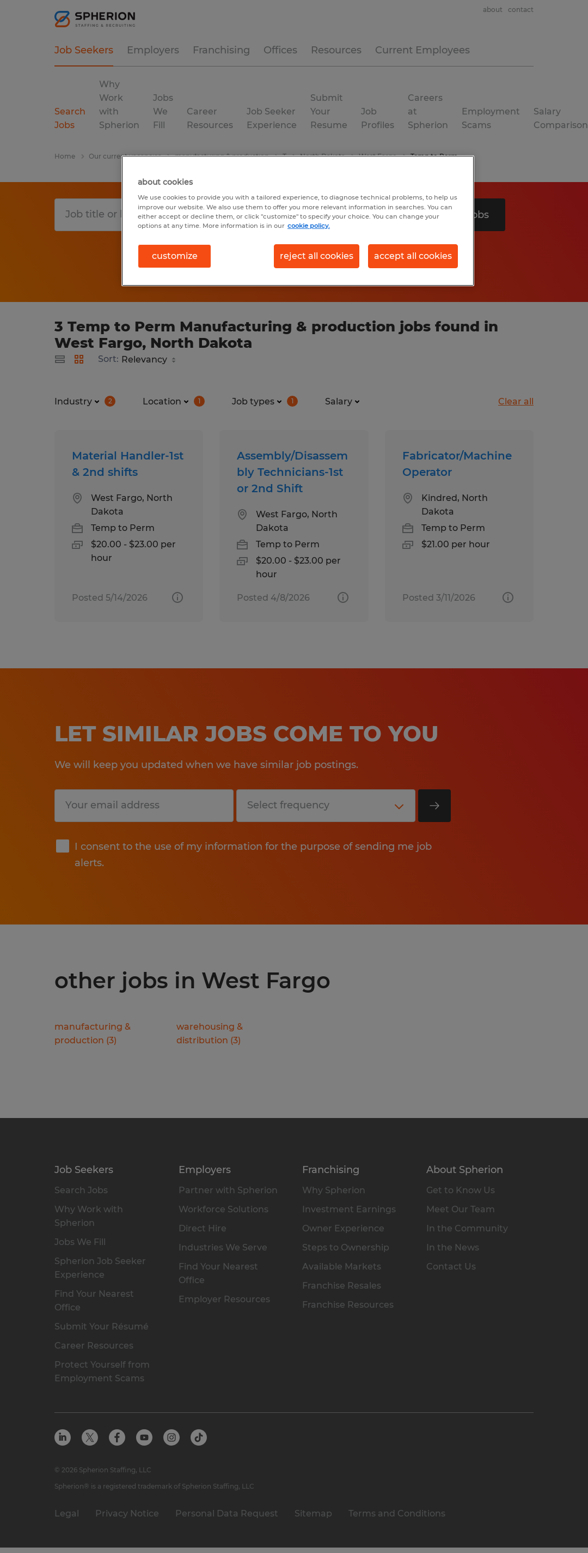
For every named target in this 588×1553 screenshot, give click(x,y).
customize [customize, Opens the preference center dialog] (175, 256)
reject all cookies (316, 256)
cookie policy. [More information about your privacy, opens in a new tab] (308, 225)
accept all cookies (413, 256)
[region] (297, 220)
